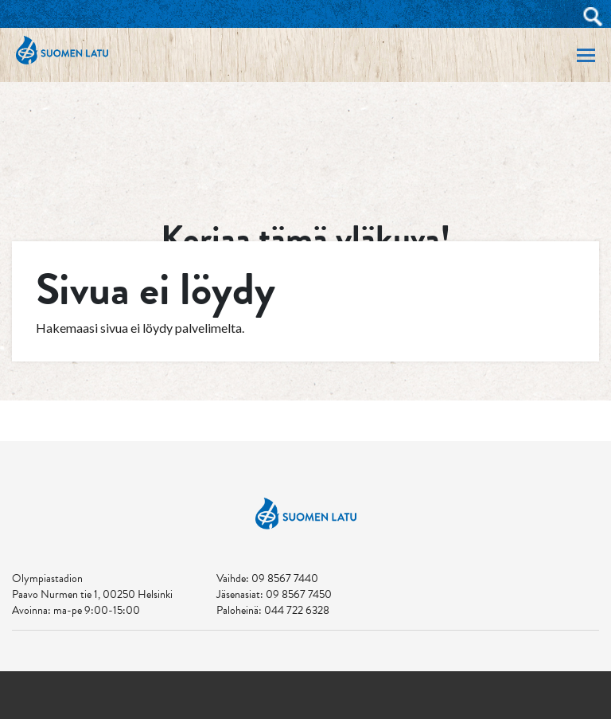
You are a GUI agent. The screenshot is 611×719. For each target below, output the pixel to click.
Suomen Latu (62, 50)
